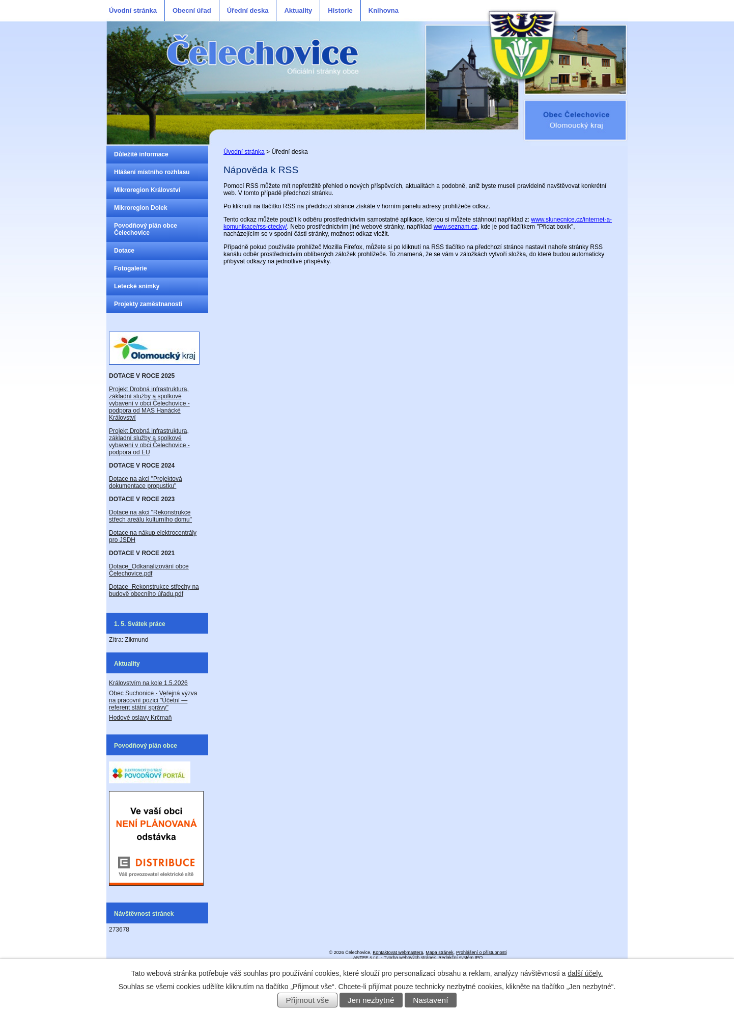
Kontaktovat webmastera (398, 952)
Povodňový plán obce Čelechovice (145, 229)
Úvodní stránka (133, 10)
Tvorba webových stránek (410, 957)
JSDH (126, 539)
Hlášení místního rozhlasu (152, 172)
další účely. (585, 973)
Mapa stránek (440, 952)
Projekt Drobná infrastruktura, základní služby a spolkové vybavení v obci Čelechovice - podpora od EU (149, 441)
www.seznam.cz (455, 226)
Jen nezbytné (371, 1000)
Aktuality (298, 10)
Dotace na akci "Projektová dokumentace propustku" (145, 482)
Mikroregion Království (147, 190)
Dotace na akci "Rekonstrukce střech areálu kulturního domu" (150, 516)
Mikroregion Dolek (140, 207)
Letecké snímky (136, 286)
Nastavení (430, 1000)
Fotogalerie (130, 268)
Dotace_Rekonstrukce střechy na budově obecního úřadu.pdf (154, 590)
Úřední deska (248, 10)
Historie (340, 10)
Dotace (124, 250)
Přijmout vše (307, 1000)
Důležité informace (141, 154)
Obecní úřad (192, 10)
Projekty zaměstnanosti (148, 304)
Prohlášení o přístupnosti (481, 952)
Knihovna (384, 10)
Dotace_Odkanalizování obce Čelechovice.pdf (149, 570)
